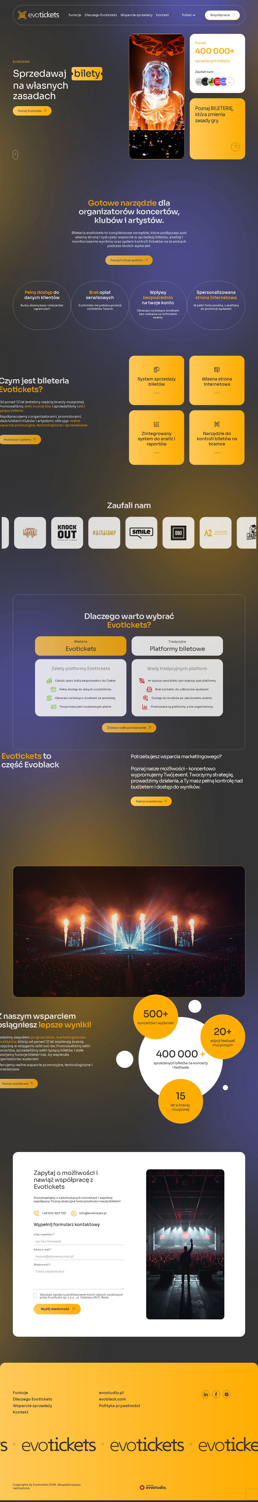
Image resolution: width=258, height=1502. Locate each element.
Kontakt (162, 15)
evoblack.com (115, 1400)
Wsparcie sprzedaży (137, 15)
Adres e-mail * (43, 1249)
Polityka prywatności (122, 1406)
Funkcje (75, 15)
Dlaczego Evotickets (101, 15)
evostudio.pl (113, 1393)
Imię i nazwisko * (44, 1234)
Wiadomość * (42, 1264)
